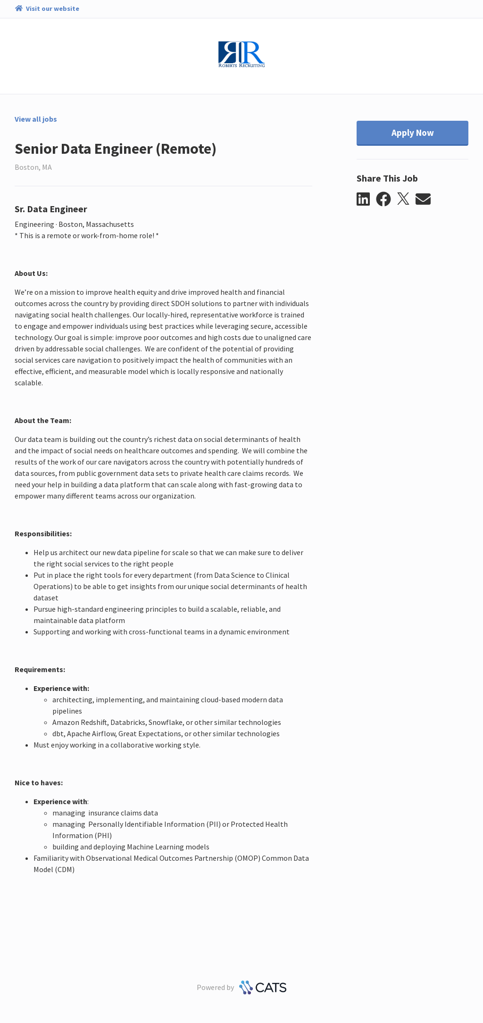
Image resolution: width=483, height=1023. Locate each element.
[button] (366, 199)
